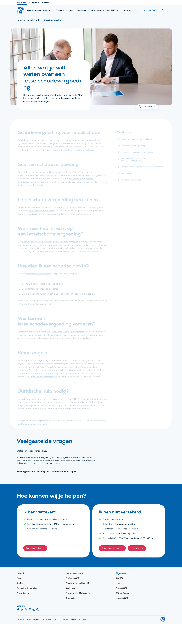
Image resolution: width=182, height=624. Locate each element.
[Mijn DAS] (149, 10)
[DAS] (20, 10)
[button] (35, 548)
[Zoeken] (163, 10)
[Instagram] (30, 609)
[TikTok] (37, 609)
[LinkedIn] (22, 609)
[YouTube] (33, 609)
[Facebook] (18, 609)
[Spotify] (26, 609)
